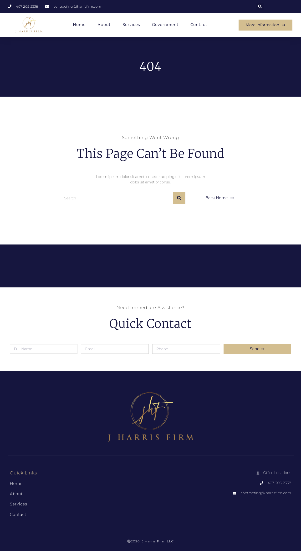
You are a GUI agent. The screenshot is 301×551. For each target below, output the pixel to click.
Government (165, 24)
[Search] (179, 198)
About (104, 24)
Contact (198, 24)
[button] (260, 6)
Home (79, 24)
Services (131, 24)
